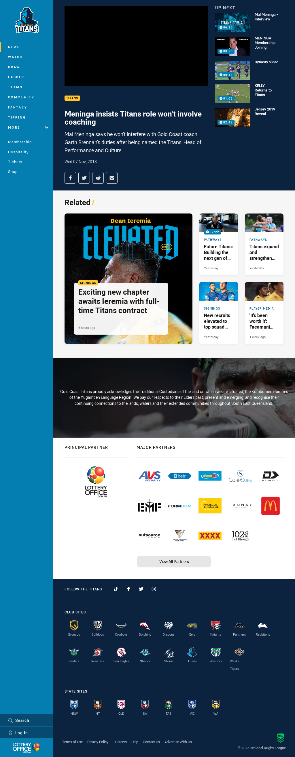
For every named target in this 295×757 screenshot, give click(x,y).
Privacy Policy (97, 741)
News (14, 47)
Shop (13, 171)
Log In (18, 732)
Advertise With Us (178, 741)
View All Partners (174, 561)
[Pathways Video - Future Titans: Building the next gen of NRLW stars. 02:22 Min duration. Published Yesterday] (218, 244)
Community (21, 97)
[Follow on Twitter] (141, 589)
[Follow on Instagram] (154, 589)
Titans (72, 98)
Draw (14, 67)
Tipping (17, 117)
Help (134, 741)
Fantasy (17, 107)
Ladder (16, 77)
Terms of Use (72, 741)
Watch (15, 57)
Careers (121, 741)
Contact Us (151, 741)
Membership (20, 141)
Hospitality (18, 152)
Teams (15, 87)
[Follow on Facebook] (128, 589)
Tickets (15, 161)
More (28, 127)
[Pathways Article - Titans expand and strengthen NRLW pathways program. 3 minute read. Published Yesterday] (264, 244)
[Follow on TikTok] (116, 589)
